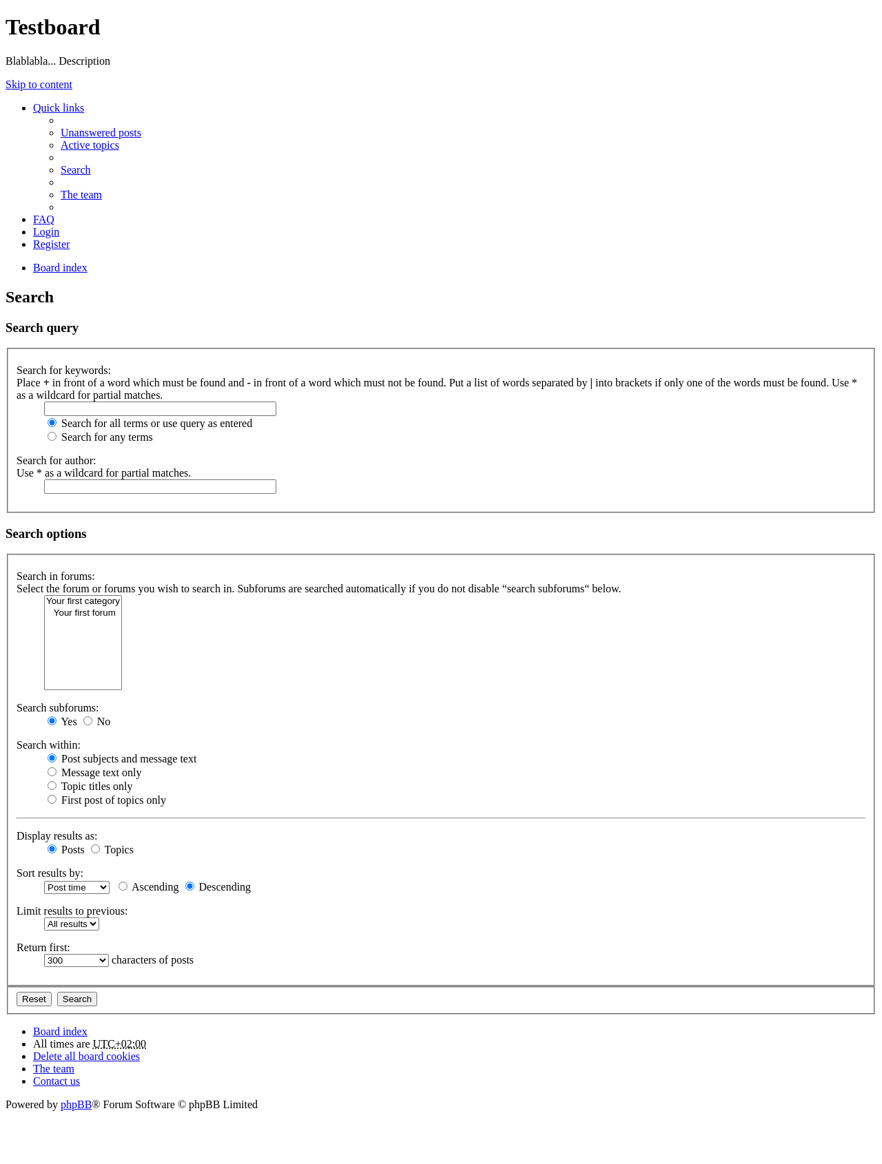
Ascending (149, 887)
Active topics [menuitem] (90, 145)
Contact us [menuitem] (56, 1081)
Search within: (49, 745)
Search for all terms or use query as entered (150, 423)
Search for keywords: (64, 370)
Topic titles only (90, 786)
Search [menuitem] (76, 170)
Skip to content (39, 84)
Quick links (58, 108)
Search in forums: (56, 576)
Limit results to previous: (72, 911)
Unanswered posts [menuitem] (101, 132)
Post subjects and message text (122, 759)
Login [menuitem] (46, 232)
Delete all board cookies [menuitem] (86, 1056)
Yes (62, 721)
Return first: (43, 947)
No (97, 721)
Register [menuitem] (51, 244)
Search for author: (56, 460)
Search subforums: (58, 708)
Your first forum (83, 613)
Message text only (94, 772)
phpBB (76, 1104)
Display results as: (57, 836)
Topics (112, 849)
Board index (60, 1031)
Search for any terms (100, 437)
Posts (66, 849)
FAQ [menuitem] (43, 219)
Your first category (83, 601)
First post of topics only (107, 800)
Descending (218, 887)
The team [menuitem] (81, 194)
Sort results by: (50, 873)
